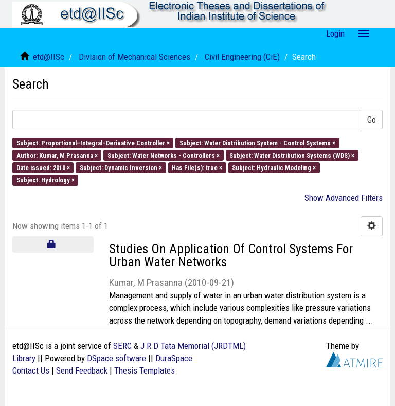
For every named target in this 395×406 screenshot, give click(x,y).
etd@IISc (48, 57)
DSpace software (116, 358)
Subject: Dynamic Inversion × (121, 168)
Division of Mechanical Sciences (134, 57)
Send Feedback (81, 370)
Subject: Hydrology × (45, 180)
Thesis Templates (144, 370)
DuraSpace (173, 358)
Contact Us (30, 370)
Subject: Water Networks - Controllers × (163, 155)
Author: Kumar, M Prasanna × (57, 155)
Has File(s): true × (197, 168)
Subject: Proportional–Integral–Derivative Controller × (93, 142)
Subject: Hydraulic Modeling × (274, 168)
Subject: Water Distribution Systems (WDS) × (291, 155)
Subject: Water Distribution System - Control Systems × (257, 142)
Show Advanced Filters (343, 198)
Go (371, 119)
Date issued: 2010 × (43, 168)
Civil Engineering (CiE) (242, 57)
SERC (122, 346)
